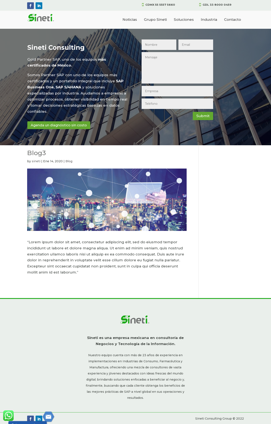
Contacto (232, 19)
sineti (36, 161)
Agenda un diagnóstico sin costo (59, 125)
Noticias (129, 19)
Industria (209, 19)
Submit (203, 116)
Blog (68, 161)
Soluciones (184, 19)
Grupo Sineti (155, 19)
